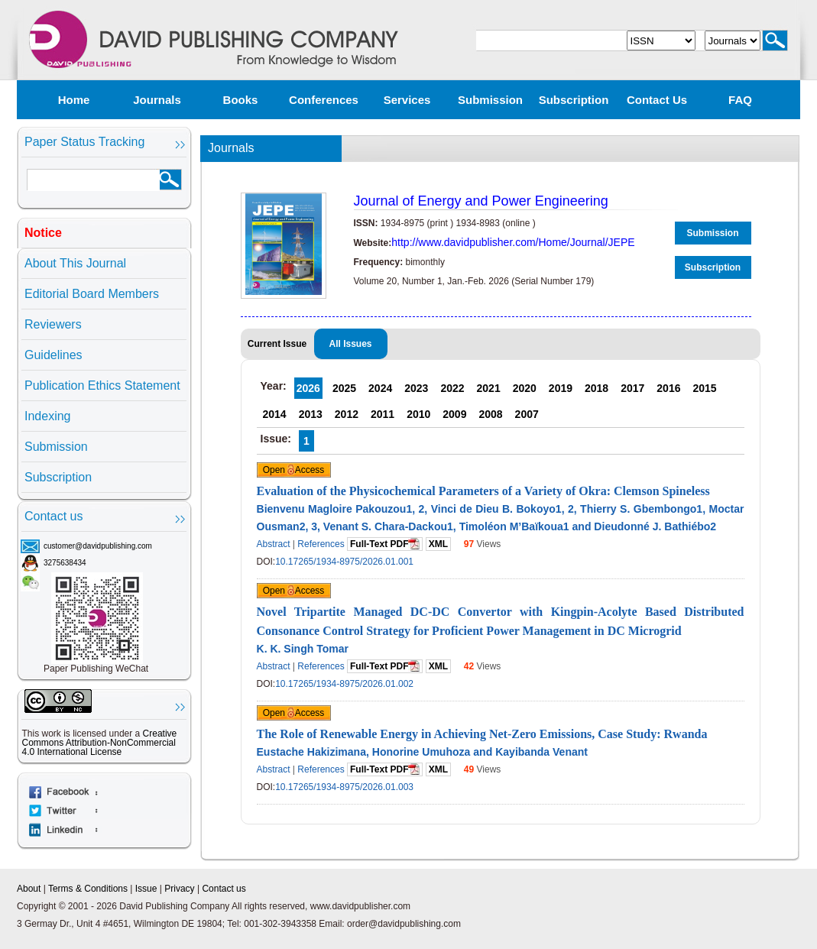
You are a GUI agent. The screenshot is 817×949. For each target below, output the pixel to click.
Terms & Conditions (88, 888)
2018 (596, 388)
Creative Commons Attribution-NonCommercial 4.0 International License (99, 742)
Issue (146, 888)
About (29, 888)
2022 (452, 388)
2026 (308, 388)
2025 (344, 388)
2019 (560, 388)
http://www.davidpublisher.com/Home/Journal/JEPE (512, 242)
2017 (632, 388)
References (320, 544)
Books (240, 99)
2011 (382, 414)
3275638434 (65, 563)
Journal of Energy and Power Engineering (481, 201)
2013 (311, 414)
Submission (490, 99)
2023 (416, 388)
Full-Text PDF (385, 543)
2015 (704, 388)
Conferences (323, 99)
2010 (418, 414)
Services (407, 99)
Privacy (179, 888)
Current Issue (277, 343)
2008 (490, 414)
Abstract (273, 544)
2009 (454, 414)
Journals (157, 99)
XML (438, 544)
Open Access (294, 470)
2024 (380, 388)
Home (74, 99)
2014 (275, 414)
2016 (668, 388)
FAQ (740, 99)
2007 (527, 414)
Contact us (657, 99)
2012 (346, 414)
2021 (489, 388)
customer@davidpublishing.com (98, 546)
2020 (525, 388)
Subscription (574, 99)
